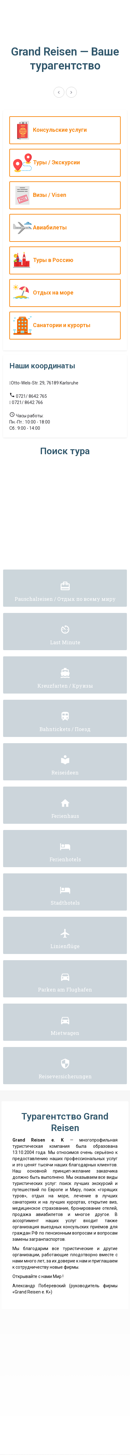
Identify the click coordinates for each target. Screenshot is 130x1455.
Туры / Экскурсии (63, 162)
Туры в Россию (63, 260)
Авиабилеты (63, 228)
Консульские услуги (63, 130)
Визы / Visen (63, 195)
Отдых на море (63, 293)
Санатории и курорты (63, 325)
